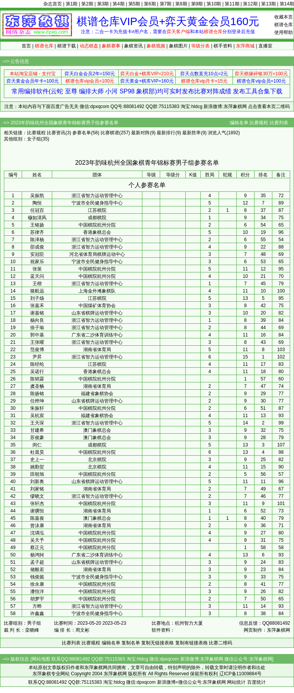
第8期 (181, 4)
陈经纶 (37, 364)
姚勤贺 (37, 467)
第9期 (197, 4)
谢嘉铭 (37, 313)
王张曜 (37, 342)
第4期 (119, 4)
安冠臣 (37, 254)
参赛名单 (81, 132)
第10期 (214, 4)
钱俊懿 (37, 577)
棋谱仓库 (283, 24)
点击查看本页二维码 (269, 106)
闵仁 (37, 445)
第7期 (166, 4)
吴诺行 (37, 371)
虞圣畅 (37, 386)
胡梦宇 (37, 599)
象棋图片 (178, 46)
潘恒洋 (37, 591)
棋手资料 (223, 46)
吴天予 (37, 540)
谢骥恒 (37, 511)
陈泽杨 (37, 239)
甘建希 (37, 430)
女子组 (34, 139)
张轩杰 (37, 503)
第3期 (103, 4)
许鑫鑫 (37, 613)
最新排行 (166, 132)
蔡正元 (37, 547)
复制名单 (130, 643)
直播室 (265, 46)
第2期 (87, 4)
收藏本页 (283, 17)
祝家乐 (37, 261)
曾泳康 (37, 525)
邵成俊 (37, 247)
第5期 (134, 4)
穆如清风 (37, 217)
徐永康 (37, 584)
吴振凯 (37, 195)
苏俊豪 (37, 437)
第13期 (268, 4)
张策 (37, 269)
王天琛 (37, 423)
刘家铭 (37, 489)
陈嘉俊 (37, 518)
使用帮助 (283, 32)
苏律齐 (37, 232)
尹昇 (37, 357)
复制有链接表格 (191, 643)
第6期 (150, 4)
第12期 (250, 4)
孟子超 (37, 562)
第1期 (72, 4)
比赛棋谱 (110, 132)
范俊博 (37, 349)
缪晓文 (37, 496)
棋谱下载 (66, 46)
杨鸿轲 (37, 555)
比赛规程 (259, 122)
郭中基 (37, 335)
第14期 (287, 4)
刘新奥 (37, 481)
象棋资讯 (133, 46)
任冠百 (37, 210)
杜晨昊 (37, 452)
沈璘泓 (37, 533)
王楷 (37, 283)
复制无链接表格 (157, 643)
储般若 (37, 569)
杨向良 (37, 320)
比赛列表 (279, 122)
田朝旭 (37, 474)
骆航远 (37, 291)
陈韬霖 (37, 379)
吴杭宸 (37, 415)
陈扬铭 (37, 393)
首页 (26, 46)
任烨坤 (37, 401)
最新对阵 (140, 132)
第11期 (232, 4)
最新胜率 (191, 132)
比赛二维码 (220, 643)
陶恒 (37, 203)
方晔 (37, 606)
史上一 (37, 459)
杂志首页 (52, 4)
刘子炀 (37, 298)
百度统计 (256, 682)
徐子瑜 (37, 327)
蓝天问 (37, 276)
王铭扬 (37, 225)
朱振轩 (37, 408)
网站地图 (41, 659)
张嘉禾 (37, 305)
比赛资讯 (56, 132)
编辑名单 (239, 122)
